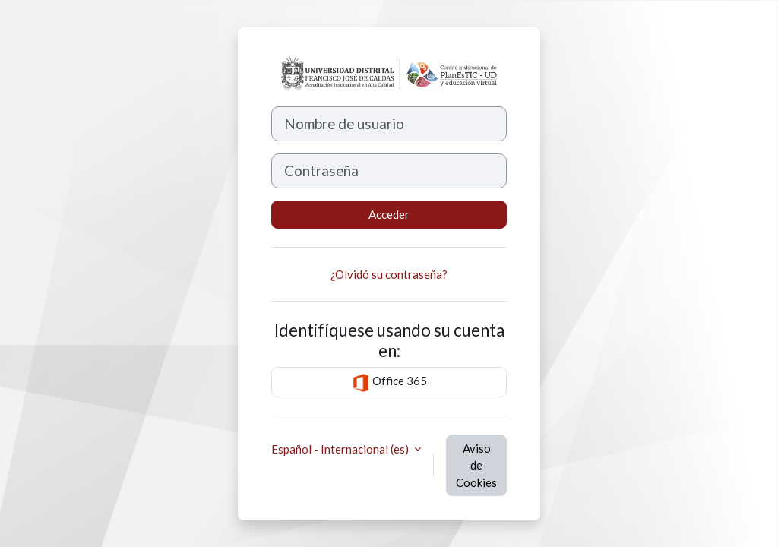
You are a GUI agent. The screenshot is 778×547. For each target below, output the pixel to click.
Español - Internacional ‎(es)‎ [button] (341, 449)
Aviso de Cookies (476, 465)
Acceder (389, 214)
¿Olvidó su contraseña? (389, 274)
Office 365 (389, 383)
